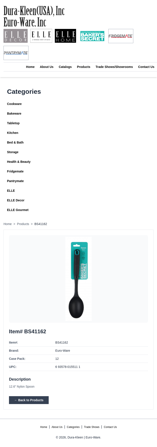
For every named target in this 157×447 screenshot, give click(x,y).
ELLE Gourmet (18, 210)
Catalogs (65, 67)
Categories (73, 427)
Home (30, 67)
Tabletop (13, 123)
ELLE (11, 190)
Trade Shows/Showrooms (114, 67)
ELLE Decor (15, 200)
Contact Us (146, 67)
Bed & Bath (15, 142)
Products (83, 67)
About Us (47, 67)
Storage (12, 152)
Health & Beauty (18, 161)
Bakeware (14, 113)
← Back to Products (28, 400)
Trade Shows (91, 427)
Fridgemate (15, 171)
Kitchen (12, 133)
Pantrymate (15, 181)
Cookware (14, 104)
